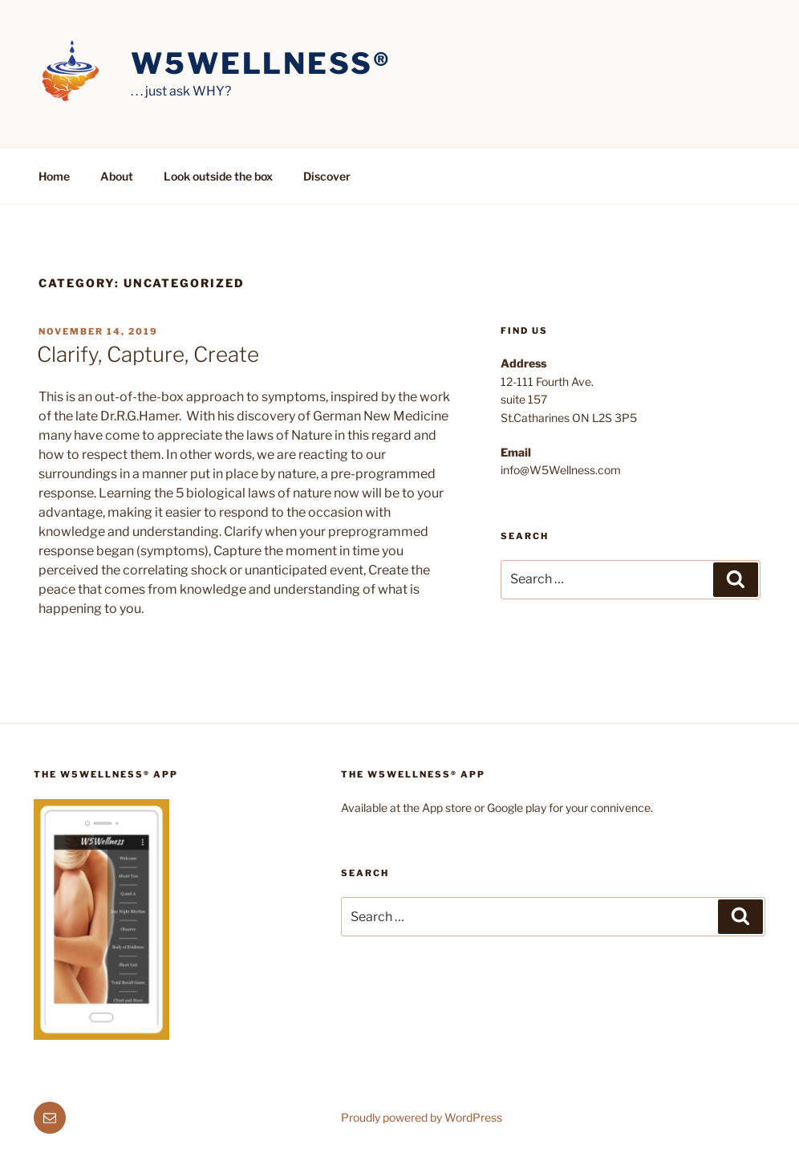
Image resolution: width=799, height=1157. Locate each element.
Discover (327, 176)
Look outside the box (218, 176)
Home (54, 176)
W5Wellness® (261, 63)
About (116, 176)
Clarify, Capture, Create (148, 354)
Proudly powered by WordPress (421, 1117)
